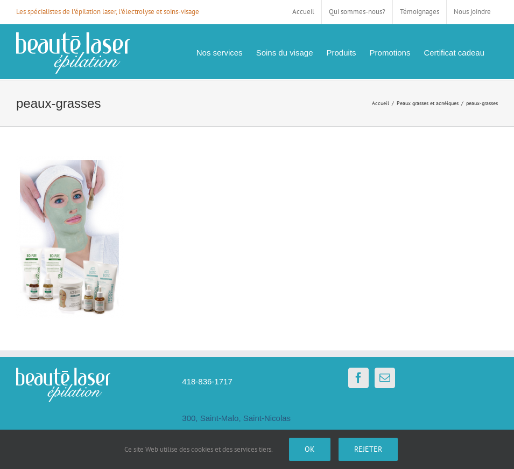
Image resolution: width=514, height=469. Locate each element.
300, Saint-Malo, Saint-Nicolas (236, 418)
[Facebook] (358, 378)
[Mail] (385, 378)
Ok (310, 449)
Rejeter (368, 449)
